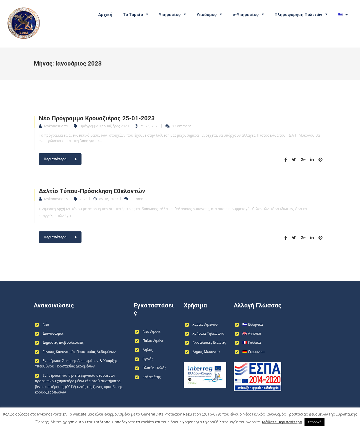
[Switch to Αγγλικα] (248, 333)
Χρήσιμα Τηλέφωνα (208, 333)
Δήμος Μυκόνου (206, 351)
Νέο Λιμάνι (151, 331)
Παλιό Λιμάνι (152, 340)
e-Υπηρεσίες (245, 14)
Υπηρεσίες (170, 14)
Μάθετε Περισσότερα (282, 421)
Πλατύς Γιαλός (154, 367)
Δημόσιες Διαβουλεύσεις (63, 342)
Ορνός (147, 358)
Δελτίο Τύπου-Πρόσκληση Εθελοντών (92, 191)
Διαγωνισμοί (52, 333)
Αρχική (105, 14)
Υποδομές (206, 14)
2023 (84, 198)
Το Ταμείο (133, 14)
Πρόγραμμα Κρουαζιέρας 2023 (104, 126)
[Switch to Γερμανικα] (249, 351)
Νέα (45, 324)
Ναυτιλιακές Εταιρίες (209, 342)
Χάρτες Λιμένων (205, 324)
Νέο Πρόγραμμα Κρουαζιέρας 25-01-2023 (97, 118)
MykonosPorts (56, 126)
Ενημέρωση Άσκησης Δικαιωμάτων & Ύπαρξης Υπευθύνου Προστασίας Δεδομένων (76, 363)
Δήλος (147, 349)
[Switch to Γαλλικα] (248, 342)
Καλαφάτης (151, 376)
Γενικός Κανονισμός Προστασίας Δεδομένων (79, 351)
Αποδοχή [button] (315, 422)
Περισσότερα (55, 159)
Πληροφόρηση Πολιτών (298, 14)
